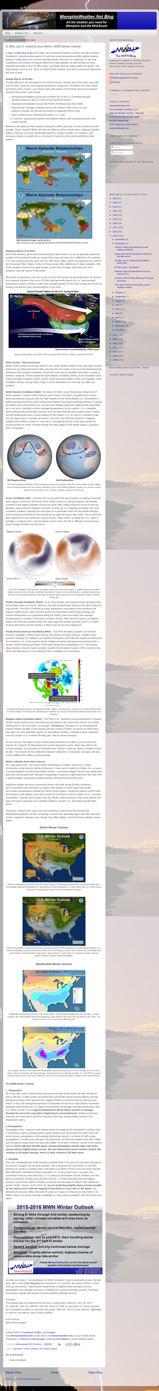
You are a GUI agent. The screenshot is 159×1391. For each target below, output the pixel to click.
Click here (96, 1309)
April (117, 317)
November (120, 243)
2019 (115, 219)
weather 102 (37, 1349)
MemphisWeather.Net (119, 105)
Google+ (51, 1332)
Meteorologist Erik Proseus (125, 78)
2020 (115, 215)
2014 (115, 335)
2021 (115, 211)
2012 (115, 343)
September (120, 296)
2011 (115, 347)
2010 (115, 351)
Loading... (114, 94)
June (117, 309)
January (119, 330)
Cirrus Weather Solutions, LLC (123, 109)
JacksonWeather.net (119, 128)
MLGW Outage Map (118, 120)
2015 (115, 236)
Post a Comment (18, 1360)
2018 (115, 223)
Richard (116, 82)
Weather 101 (21, 33)
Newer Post (13, 1372)
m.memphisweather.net (60, 1335)
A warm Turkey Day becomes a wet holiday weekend (131, 248)
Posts (115, 147)
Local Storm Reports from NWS (124, 117)
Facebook (28, 1332)
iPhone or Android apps (33, 1339)
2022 (115, 207)
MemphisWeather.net (22, 1335)
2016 (115, 231)
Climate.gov (57, 725)
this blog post (33, 1283)
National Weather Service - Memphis (126, 113)
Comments (117, 152)
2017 (115, 227)
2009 (115, 356)
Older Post (95, 1372)
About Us (38, 33)
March (118, 321)
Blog (7, 33)
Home (55, 1372)
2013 (115, 339)
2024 (115, 198)
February (119, 326)
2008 (115, 360)
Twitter (37, 1332)
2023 (115, 202)
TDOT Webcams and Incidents (123, 124)
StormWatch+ (63, 1339)
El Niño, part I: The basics (127, 267)
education (17, 1349)
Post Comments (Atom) (30, 1379)
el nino (26, 1349)
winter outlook (50, 1349)
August (118, 301)
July (117, 305)
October (119, 292)
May (117, 313)
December (120, 239)
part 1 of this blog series (20, 53)
